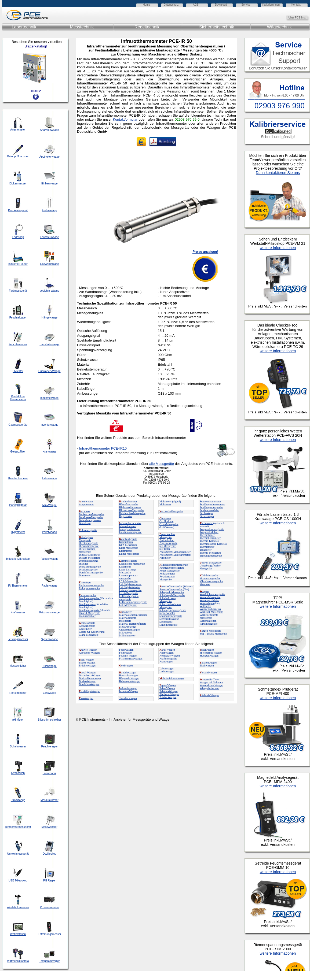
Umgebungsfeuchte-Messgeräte (210, 567)
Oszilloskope (166, 521)
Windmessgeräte (208, 623)
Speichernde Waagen (211, 652)
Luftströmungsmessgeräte (133, 602)
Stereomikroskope (169, 618)
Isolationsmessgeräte (130, 532)
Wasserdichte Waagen (211, 685)
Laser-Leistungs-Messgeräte (128, 571)
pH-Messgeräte (167, 545)
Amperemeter (86, 504)
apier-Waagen (167, 685)
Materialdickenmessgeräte (133, 614)
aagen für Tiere (209, 679)
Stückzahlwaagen (209, 655)
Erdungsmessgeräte (89, 588)
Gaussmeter (85, 628)
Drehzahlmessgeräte (90, 566)
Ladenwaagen (166, 671)
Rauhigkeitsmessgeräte (171, 567)
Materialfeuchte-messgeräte (128, 619)
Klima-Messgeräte (129, 553)
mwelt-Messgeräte (210, 562)
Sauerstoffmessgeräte (171, 589)
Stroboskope (206, 513)
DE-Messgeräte (209, 575)
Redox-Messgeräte (169, 570)
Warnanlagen (207, 603)
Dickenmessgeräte (89, 545)
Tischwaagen (207, 665)
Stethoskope (166, 621)
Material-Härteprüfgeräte (132, 623)
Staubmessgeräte (168, 624)
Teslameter (205, 549)
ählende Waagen (209, 695)
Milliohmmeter (127, 635)
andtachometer (128, 501)
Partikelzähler (166, 540)
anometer (125, 611)
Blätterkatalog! (35, 46)
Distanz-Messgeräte (89, 557)
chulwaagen (207, 649)
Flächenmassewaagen (131, 658)
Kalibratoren (126, 541)
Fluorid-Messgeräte (89, 612)
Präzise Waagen (167, 697)
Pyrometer (165, 557)
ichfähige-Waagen (89, 691)
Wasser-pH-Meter (209, 600)
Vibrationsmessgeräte (211, 581)
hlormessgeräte (88, 530)
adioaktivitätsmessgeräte (173, 564)
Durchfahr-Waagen (89, 684)
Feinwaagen (125, 652)
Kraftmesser (125, 550)
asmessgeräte (87, 622)
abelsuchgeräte (128, 539)
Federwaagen (126, 649)
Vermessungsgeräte (210, 578)
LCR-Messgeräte (128, 581)
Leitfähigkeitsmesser (130, 584)
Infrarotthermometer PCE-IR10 (103, 448)
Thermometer (207, 546)
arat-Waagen (167, 649)
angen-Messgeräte (210, 630)
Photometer (166, 551)
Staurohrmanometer (210, 501)
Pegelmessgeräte (168, 543)
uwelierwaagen (128, 698)
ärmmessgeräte (128, 560)
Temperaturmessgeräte (212, 529)
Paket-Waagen (167, 688)
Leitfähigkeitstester (129, 587)
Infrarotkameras (127, 526)
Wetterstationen (208, 620)
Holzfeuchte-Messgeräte (132, 513)
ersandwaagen (208, 672)
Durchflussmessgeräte (91, 572)
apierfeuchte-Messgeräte (167, 536)
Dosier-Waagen (87, 681)
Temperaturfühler (209, 532)
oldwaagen (126, 665)
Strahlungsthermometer (212, 504)
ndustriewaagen (128, 688)
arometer (84, 511)
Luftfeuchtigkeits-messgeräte (128, 598)
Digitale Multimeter (89, 554)
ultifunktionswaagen (171, 678)
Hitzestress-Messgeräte (131, 510)
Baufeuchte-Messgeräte (91, 514)
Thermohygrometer (210, 537)
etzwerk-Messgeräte (171, 511)
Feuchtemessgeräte (89, 598)
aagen (204, 591)
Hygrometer (125, 516)
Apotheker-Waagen (89, 652)
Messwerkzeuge (127, 626)
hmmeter (165, 518)
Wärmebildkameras (210, 608)
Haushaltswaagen (128, 675)
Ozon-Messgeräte (168, 524)
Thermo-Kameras (209, 540)
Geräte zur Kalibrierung (92, 631)
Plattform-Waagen (169, 694)
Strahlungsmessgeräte (211, 507)
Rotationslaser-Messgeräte (167, 578)
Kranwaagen (166, 661)
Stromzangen (207, 516)
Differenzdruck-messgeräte (87, 550)
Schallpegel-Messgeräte (172, 595)
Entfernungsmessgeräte (91, 585)
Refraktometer (167, 573)
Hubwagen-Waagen (129, 681)
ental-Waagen (87, 672)
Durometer (84, 575)
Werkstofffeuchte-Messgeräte (209, 616)
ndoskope (85, 582)
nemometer (86, 501)
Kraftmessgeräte (168, 658)
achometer (206, 523)
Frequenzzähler (87, 615)
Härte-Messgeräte (128, 504)
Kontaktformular (125, 119)
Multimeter (165, 501)
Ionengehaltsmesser (129, 529)
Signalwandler (167, 612)
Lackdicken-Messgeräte (132, 563)
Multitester (165, 504)
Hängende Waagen (129, 678)
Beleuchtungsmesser (90, 520)
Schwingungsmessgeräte (172, 610)
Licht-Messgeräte (128, 593)
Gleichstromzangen (129, 629)
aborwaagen (166, 668)
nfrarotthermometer (130, 523)
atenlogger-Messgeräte (86, 539)
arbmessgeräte (87, 595)
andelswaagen (127, 672)
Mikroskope (125, 632)
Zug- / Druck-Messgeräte (213, 633)
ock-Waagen (86, 659)
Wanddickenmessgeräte (212, 594)
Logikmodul (49, 773)
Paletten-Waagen (168, 691)
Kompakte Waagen (169, 655)
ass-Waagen (86, 698)
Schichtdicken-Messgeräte (167, 600)
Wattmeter (205, 606)
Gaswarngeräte (87, 625)
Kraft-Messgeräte (128, 547)
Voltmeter (205, 584)
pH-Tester (164, 548)
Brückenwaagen (87, 665)
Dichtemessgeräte (88, 543)
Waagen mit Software (211, 682)
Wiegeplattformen (209, 688)
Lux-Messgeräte (128, 604)
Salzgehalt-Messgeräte (171, 592)
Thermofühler (207, 534)
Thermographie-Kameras (213, 543)
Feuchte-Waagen (128, 655)
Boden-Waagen (87, 662)
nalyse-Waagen (88, 649)
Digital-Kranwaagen (90, 678)
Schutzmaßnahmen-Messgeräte (170, 606)
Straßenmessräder (209, 510)
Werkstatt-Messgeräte (211, 611)
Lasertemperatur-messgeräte (128, 577)
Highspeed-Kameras (130, 507)
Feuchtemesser (87, 604)
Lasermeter (125, 566)
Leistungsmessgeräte (130, 590)
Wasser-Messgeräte (210, 597)
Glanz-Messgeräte (89, 634)
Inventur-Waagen (128, 691)
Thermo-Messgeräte (210, 552)
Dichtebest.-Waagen (90, 675)
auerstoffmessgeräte (171, 586)
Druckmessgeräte (88, 569)
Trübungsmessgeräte (211, 555)
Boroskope (84, 523)
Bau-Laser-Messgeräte (91, 517)
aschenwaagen (208, 662)
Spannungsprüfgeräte (170, 615)
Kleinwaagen (166, 652)
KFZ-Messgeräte (128, 544)
